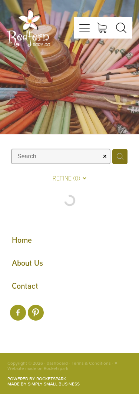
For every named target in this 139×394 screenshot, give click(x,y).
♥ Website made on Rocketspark (62, 365)
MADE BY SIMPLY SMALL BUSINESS (43, 384)
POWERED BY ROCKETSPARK (36, 378)
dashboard (57, 363)
